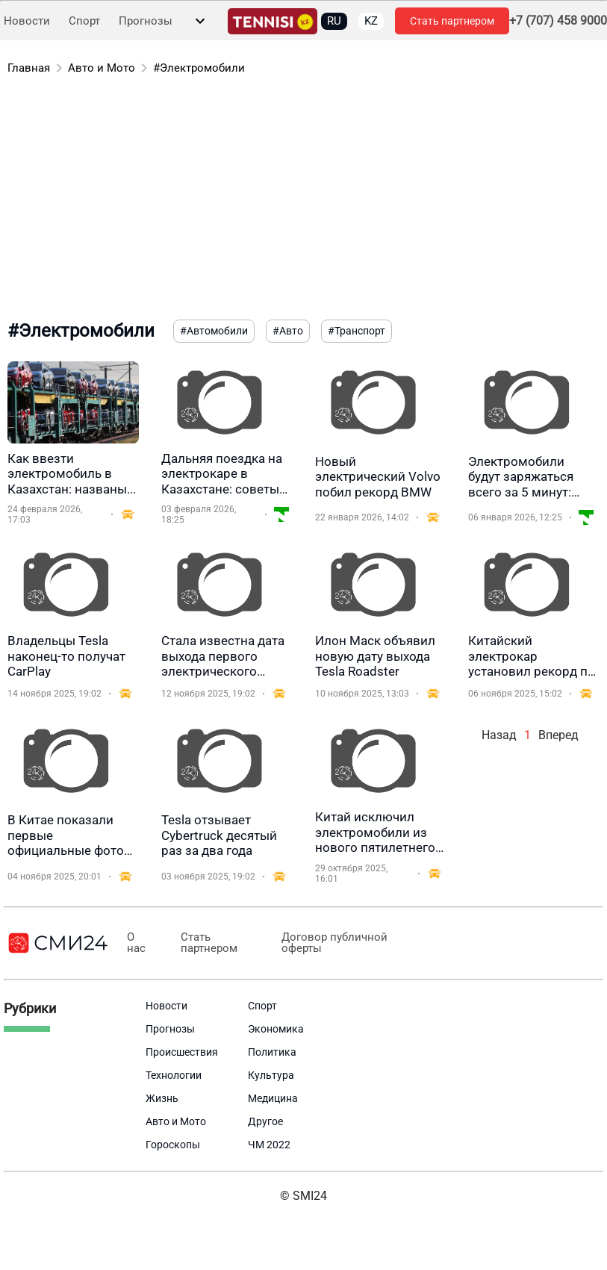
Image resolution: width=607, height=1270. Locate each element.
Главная (28, 68)
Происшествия (182, 1052)
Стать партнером (452, 21)
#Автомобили (214, 331)
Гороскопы (173, 1145)
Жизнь (162, 1098)
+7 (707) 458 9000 (558, 21)
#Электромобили (199, 68)
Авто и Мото (101, 68)
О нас (134, 943)
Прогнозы (145, 21)
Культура (271, 1075)
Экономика (276, 1029)
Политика (272, 1052)
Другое (265, 1121)
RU (334, 21)
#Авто (288, 331)
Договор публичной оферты (319, 943)
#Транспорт (356, 331)
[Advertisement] (295, 200)
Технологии (174, 1075)
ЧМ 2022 (269, 1145)
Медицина (273, 1098)
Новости (27, 21)
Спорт (84, 21)
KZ (371, 21)
